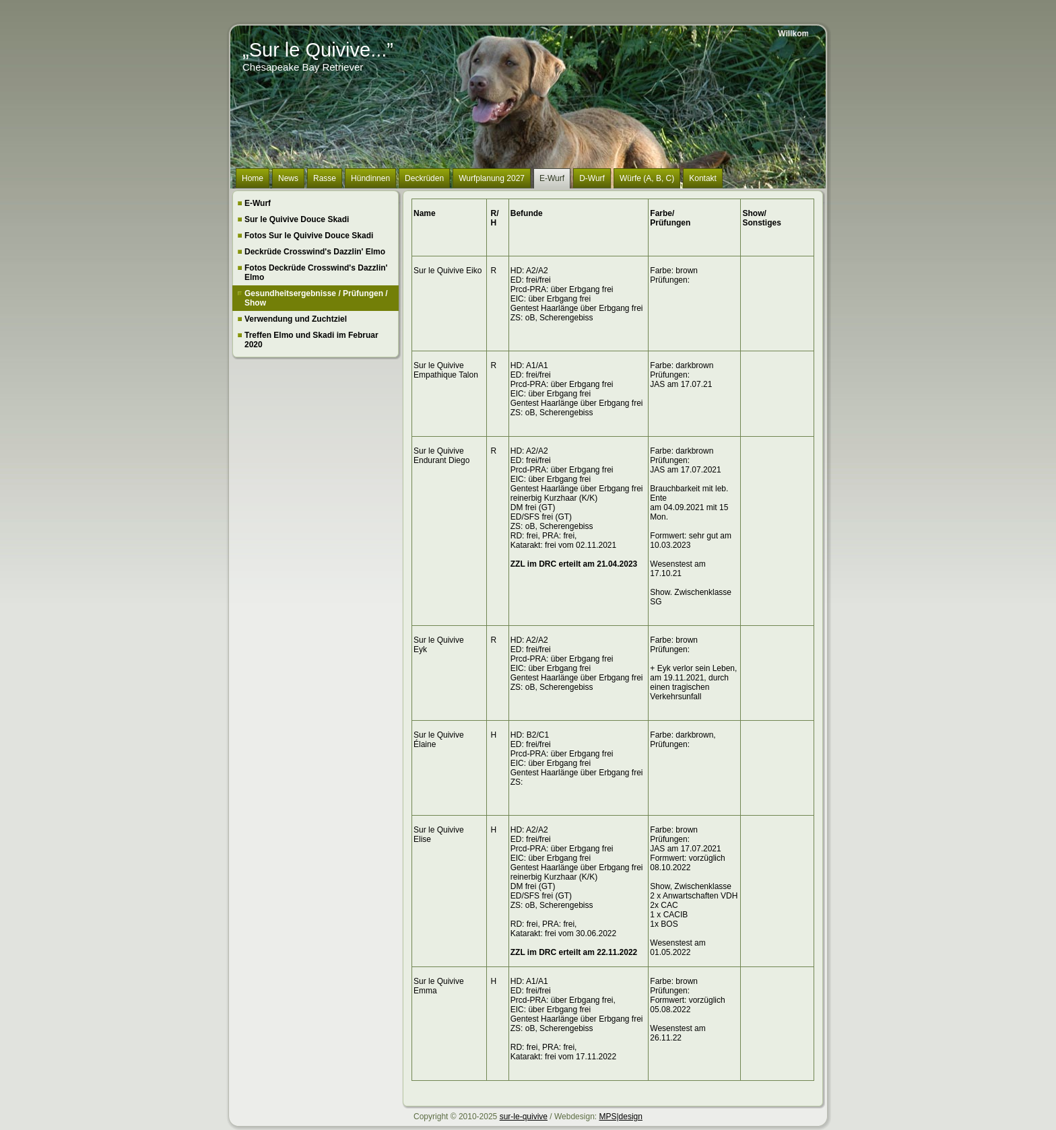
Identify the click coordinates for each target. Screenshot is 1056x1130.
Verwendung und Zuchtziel (295, 319)
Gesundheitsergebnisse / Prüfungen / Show (316, 298)
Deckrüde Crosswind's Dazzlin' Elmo (314, 251)
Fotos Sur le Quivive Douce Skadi (308, 235)
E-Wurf (257, 203)
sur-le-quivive (524, 1116)
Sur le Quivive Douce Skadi (296, 219)
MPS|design (620, 1116)
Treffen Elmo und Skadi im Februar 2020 (311, 339)
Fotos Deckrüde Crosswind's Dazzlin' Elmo (315, 272)
